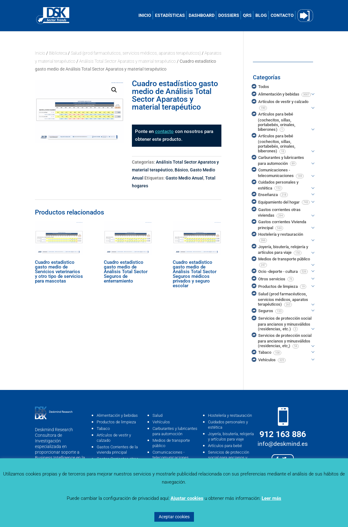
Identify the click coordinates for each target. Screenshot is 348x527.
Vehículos (161, 422)
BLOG (261, 15)
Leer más (271, 498)
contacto (164, 131)
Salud (157, 415)
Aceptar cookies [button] (174, 516)
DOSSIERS (228, 15)
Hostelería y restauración (230, 415)
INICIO (144, 15)
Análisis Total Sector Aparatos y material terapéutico (127, 61)
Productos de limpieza (116, 422)
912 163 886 (282, 434)
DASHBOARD (202, 15)
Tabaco (103, 428)
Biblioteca (58, 53)
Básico (181, 169)
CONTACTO (282, 15)
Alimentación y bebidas (117, 415)
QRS (247, 15)
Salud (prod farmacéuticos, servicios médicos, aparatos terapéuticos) (136, 53)
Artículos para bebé (225, 445)
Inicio (40, 53)
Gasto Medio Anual (184, 177)
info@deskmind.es (283, 443)
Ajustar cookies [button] (187, 498)
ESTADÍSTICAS (170, 15)
